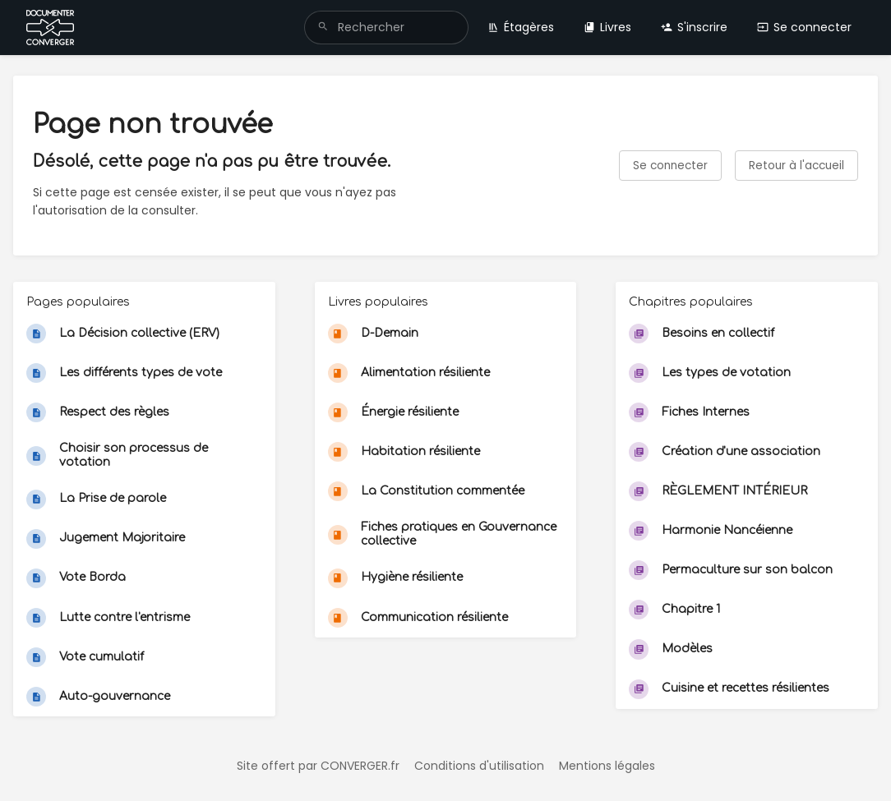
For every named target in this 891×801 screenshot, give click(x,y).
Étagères (520, 27)
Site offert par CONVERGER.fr (318, 765)
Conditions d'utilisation (479, 765)
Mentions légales (607, 765)
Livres (607, 27)
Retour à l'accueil (796, 165)
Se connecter (804, 27)
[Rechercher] (323, 27)
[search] (386, 27)
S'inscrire (694, 27)
